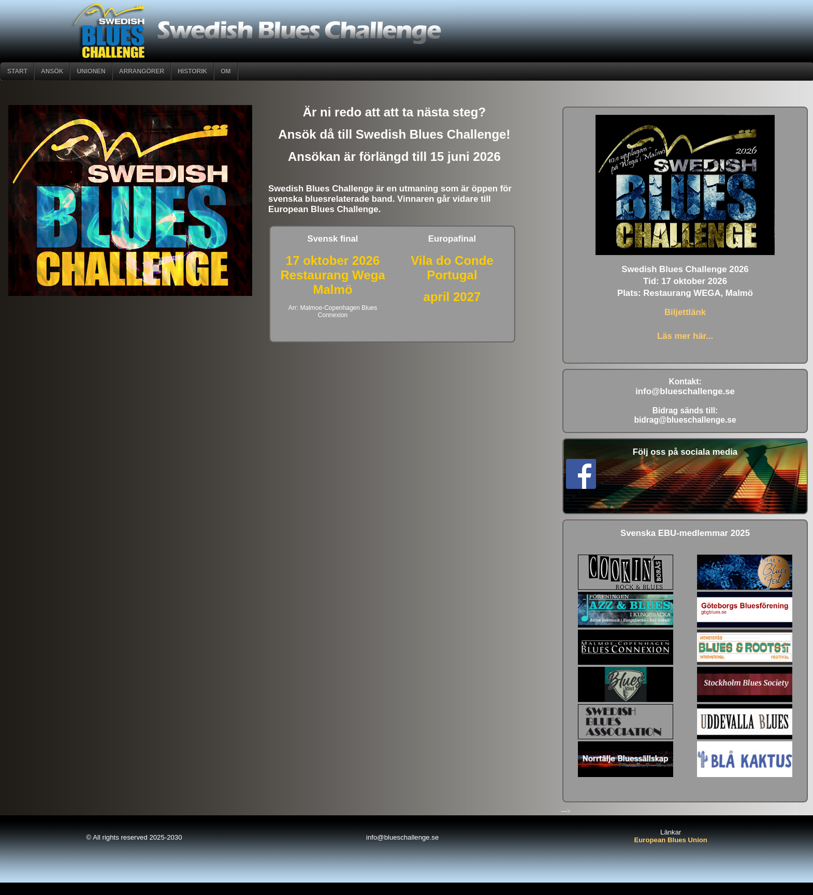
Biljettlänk (685, 312)
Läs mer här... (685, 336)
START (17, 71)
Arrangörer (141, 71)
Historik (192, 71)
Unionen (91, 71)
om (225, 71)
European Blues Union (670, 840)
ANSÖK (52, 71)
